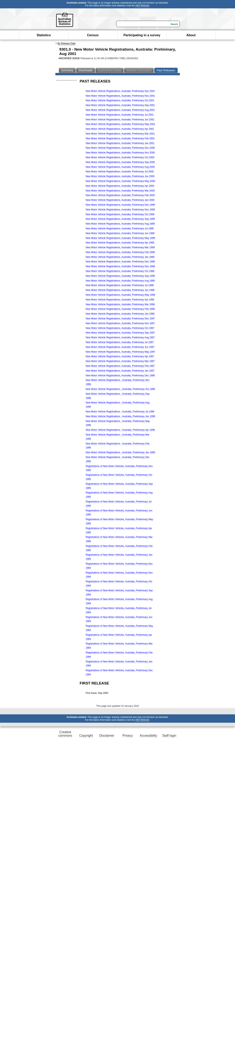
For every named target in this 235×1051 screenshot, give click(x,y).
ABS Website (142, 5)
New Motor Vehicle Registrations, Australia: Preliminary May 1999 (120, 238)
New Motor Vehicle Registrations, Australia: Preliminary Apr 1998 (120, 299)
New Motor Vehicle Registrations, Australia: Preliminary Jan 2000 (120, 200)
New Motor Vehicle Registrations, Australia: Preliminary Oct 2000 (120, 157)
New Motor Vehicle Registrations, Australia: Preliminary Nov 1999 (120, 209)
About (191, 35)
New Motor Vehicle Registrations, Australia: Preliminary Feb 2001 (120, 138)
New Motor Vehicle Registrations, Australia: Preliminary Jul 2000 (120, 171)
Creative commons (65, 733)
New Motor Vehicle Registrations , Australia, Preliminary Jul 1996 (120, 411)
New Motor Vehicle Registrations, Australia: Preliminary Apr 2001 (120, 128)
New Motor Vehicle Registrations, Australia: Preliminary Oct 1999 (120, 214)
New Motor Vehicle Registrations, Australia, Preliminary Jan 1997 (120, 370)
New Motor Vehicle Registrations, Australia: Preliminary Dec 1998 (120, 261)
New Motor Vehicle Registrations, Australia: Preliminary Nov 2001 (120, 95)
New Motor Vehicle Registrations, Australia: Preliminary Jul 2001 (120, 114)
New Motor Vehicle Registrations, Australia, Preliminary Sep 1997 (120, 332)
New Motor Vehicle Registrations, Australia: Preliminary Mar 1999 (120, 247)
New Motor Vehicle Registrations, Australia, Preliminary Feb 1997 (120, 366)
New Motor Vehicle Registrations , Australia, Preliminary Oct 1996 (120, 389)
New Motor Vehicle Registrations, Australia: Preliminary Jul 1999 (120, 228)
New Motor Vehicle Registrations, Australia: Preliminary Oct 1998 (120, 271)
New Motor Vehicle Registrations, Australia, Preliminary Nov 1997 (120, 323)
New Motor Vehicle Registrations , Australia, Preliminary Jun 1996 (120, 416)
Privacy (127, 735)
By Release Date (66, 43)
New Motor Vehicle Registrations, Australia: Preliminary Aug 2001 (120, 110)
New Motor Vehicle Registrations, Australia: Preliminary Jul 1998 (120, 285)
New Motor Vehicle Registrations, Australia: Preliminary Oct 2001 (120, 100)
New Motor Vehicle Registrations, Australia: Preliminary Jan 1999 (120, 257)
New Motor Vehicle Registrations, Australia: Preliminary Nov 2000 (120, 152)
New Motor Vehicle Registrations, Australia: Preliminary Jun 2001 (120, 119)
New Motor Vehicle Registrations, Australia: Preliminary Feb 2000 (120, 195)
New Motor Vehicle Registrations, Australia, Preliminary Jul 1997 (120, 342)
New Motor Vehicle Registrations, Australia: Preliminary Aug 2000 (120, 167)
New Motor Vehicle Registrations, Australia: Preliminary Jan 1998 (120, 313)
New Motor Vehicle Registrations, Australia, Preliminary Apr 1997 (120, 356)
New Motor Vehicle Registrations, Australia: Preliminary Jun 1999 (120, 233)
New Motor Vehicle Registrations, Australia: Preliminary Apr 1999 (120, 242)
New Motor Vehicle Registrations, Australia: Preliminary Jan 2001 (120, 143)
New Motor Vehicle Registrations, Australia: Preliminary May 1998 (120, 294)
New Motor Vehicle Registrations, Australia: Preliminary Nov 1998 (120, 266)
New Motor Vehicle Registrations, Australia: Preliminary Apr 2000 (120, 185)
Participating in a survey (141, 35)
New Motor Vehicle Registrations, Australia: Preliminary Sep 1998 (120, 276)
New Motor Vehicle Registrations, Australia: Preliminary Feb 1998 (120, 309)
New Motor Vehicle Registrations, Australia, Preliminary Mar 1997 (120, 361)
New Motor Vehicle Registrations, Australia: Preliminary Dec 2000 (120, 147)
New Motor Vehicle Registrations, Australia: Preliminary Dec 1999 (120, 204)
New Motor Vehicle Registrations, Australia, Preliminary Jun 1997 (120, 347)
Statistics (44, 35)
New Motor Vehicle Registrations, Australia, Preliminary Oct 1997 (120, 328)
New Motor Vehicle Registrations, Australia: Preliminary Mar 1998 (120, 304)
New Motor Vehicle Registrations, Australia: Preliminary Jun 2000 (120, 176)
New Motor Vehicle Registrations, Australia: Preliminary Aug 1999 (120, 223)
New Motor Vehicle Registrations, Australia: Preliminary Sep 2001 (120, 105)
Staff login (169, 735)
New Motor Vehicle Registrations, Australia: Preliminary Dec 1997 (120, 318)
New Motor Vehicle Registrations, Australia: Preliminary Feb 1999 (120, 252)
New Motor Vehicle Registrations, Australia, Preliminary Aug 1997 (120, 337)
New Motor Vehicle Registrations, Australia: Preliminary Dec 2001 (120, 91)
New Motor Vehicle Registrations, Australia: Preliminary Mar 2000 (120, 190)
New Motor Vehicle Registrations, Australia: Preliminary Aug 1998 (120, 280)
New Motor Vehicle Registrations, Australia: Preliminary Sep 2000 (120, 162)
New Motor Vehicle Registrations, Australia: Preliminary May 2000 (120, 181)
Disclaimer (106, 735)
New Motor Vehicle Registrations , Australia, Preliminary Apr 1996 (120, 429)
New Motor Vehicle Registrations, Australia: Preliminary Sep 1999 (120, 219)
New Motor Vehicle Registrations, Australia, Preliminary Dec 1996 (120, 375)
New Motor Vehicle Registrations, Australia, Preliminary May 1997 (120, 351)
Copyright (86, 735)
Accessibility (148, 735)
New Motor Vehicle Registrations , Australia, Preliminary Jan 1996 (120, 452)
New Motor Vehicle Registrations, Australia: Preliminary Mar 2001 (120, 133)
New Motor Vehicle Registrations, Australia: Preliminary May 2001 (120, 124)
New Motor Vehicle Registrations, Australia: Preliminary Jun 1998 (120, 290)
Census (93, 35)
